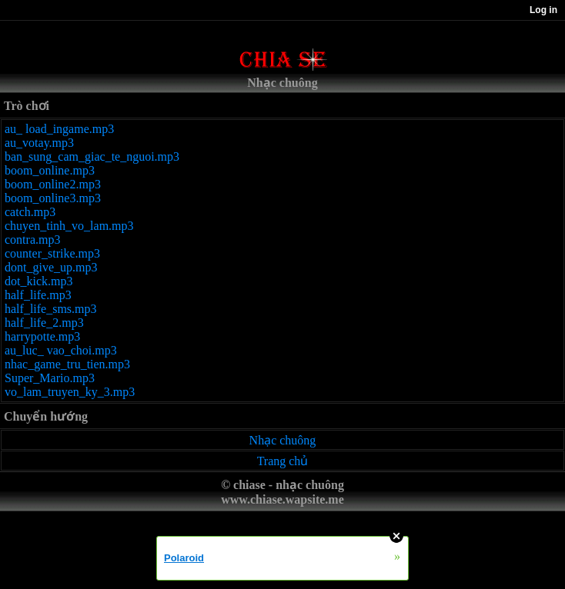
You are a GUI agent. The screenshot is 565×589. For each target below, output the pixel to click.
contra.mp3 (32, 239)
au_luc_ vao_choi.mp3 (61, 350)
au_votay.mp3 (39, 142)
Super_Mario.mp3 (50, 377)
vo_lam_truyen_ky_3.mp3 (70, 391)
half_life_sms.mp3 (51, 308)
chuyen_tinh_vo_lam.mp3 (69, 225)
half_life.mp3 (38, 294)
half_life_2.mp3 (44, 322)
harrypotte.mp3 (42, 336)
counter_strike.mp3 (52, 253)
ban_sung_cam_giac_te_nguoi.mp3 (92, 156)
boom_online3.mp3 (53, 198)
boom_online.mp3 (50, 170)
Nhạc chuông (282, 440)
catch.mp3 (30, 211)
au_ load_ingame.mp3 (59, 128)
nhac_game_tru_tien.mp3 (67, 364)
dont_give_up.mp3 (51, 267)
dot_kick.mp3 (38, 281)
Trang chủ (283, 461)
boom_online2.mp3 (53, 184)
